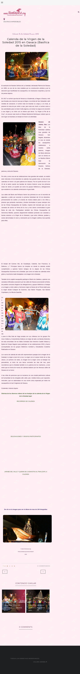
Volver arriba (40, 662)
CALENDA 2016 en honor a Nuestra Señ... (36, 607)
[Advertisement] (25, 242)
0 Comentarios (43, 566)
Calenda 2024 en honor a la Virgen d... (13, 607)
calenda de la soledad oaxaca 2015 (26, 34)
